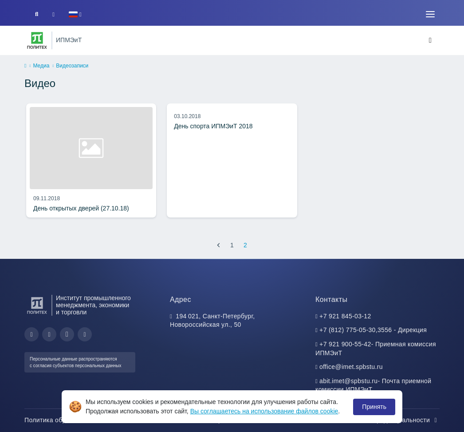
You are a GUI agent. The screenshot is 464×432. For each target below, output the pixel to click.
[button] (75, 14)
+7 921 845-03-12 (345, 316)
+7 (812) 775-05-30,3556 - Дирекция (373, 329)
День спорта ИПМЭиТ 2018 (213, 126)
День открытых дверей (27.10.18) (81, 208)
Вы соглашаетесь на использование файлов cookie (264, 411)
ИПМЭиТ (69, 40)
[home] (25, 66)
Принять (374, 406)
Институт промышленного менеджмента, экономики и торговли (93, 305)
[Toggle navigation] (430, 14)
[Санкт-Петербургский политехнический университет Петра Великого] (37, 40)
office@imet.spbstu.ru (351, 366)
